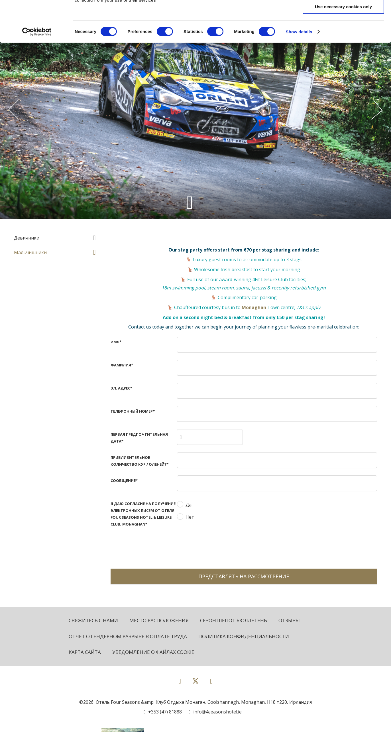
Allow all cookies (343, 14)
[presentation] (220, 546)
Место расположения (159, 620)
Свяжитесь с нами (93, 620)
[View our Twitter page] (195, 683)
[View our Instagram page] (211, 681)
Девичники (26, 238)
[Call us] (163, 712)
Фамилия (122, 365)
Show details (299, 72)
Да (189, 505)
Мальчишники (30, 252)
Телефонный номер (133, 411)
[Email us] (215, 712)
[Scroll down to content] (189, 202)
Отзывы (289, 620)
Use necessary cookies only (343, 47)
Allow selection (343, 31)
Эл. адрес (121, 388)
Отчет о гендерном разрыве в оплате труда (128, 636)
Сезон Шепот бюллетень (233, 620)
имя (116, 341)
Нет (190, 517)
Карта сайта (85, 652)
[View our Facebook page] (179, 681)
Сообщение (124, 480)
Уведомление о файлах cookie (153, 652)
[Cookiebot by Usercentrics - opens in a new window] (37, 73)
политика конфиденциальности (243, 636)
